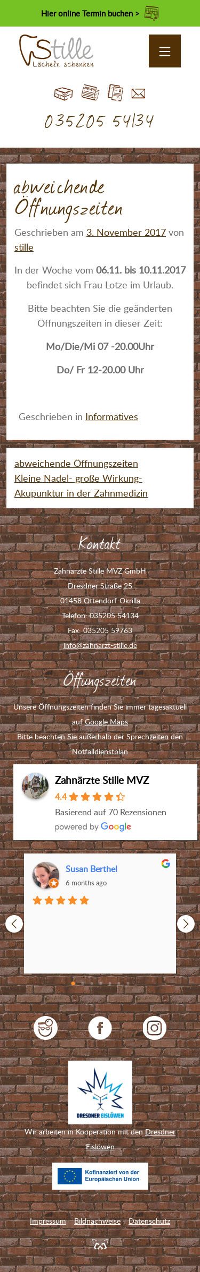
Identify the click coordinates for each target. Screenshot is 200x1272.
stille (24, 247)
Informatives (111, 416)
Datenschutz (149, 1221)
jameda (46, 1028)
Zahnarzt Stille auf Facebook (100, 1028)
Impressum (48, 1221)
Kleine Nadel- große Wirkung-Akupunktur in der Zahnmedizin (81, 485)
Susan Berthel (91, 869)
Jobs (115, 93)
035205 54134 (100, 122)
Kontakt (138, 93)
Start (63, 93)
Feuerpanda (100, 1244)
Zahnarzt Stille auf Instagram (155, 1028)
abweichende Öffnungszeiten (76, 463)
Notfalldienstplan (100, 751)
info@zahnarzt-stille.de (100, 645)
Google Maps (106, 721)
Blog (90, 93)
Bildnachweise (97, 1221)
